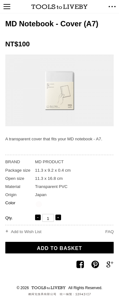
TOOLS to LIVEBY (59, 6)
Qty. (9, 218)
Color (10, 202)
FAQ (109, 231)
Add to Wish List (26, 232)
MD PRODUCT (49, 161)
